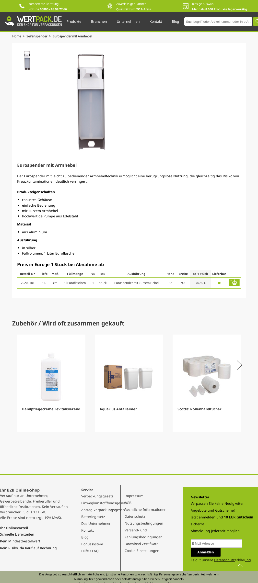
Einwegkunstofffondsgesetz (104, 503)
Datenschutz (135, 516)
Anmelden (205, 552)
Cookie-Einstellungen (142, 550)
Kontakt (87, 530)
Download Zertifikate (141, 543)
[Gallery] (129, 383)
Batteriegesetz (93, 516)
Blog (85, 537)
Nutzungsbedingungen (144, 523)
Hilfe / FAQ (90, 551)
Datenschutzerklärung (232, 560)
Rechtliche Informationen (145, 509)
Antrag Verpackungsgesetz (103, 509)
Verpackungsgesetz (97, 496)
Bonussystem (92, 544)
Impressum (134, 495)
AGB (128, 502)
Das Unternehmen (96, 523)
